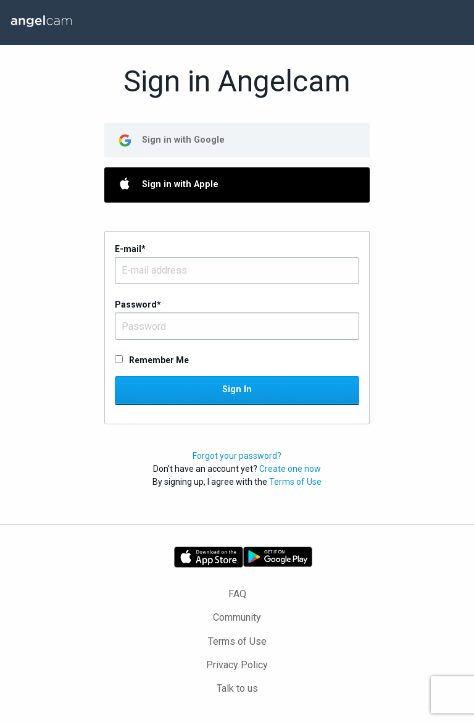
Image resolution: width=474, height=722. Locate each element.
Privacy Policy (237, 665)
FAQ (237, 594)
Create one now (290, 469)
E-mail (130, 249)
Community (237, 617)
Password (138, 304)
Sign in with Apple (180, 184)
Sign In (237, 389)
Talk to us (237, 688)
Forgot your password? (237, 456)
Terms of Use (295, 482)
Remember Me (159, 360)
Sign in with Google (183, 140)
